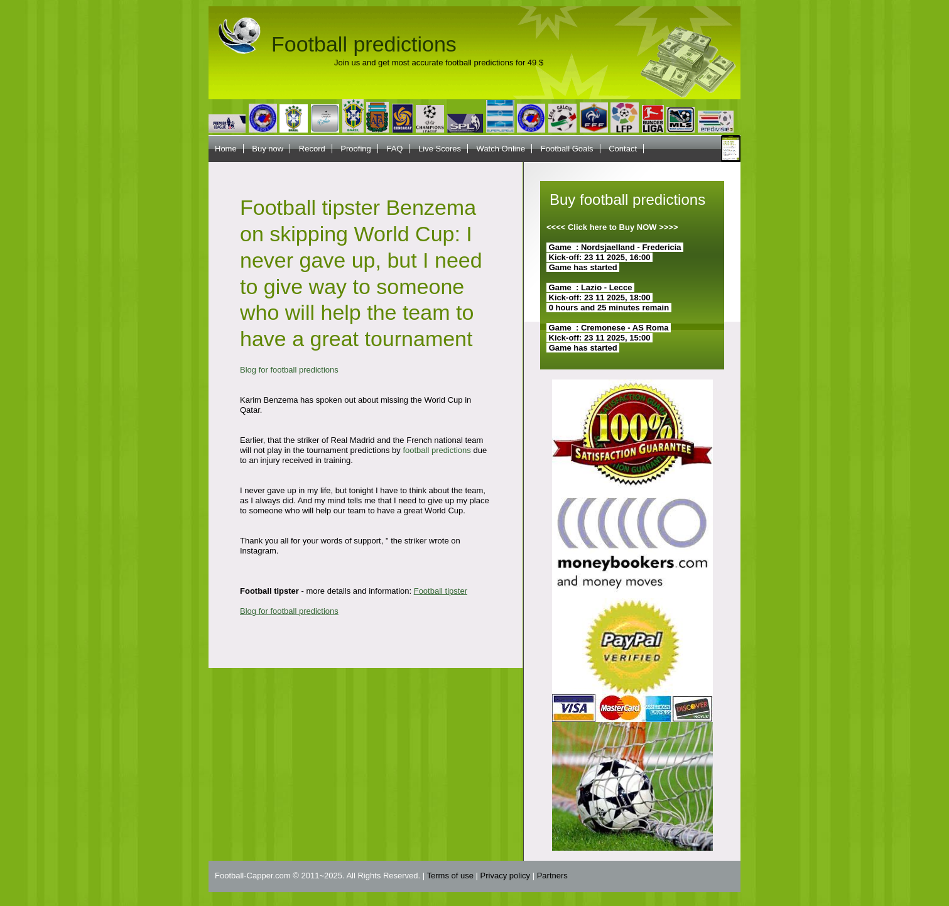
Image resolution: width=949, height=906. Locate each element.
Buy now (267, 148)
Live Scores (439, 148)
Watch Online (501, 148)
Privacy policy (505, 875)
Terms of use (450, 875)
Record (312, 148)
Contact (623, 148)
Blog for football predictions (289, 369)
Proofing (355, 148)
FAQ (394, 148)
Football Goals (567, 148)
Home (226, 148)
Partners (552, 875)
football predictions (436, 450)
